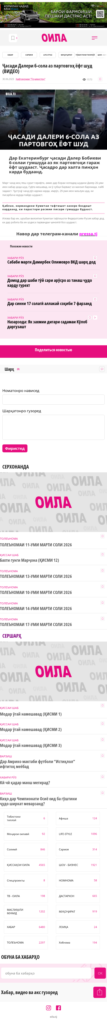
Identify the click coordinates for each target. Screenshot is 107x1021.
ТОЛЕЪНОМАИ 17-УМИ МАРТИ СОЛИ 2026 (36, 624)
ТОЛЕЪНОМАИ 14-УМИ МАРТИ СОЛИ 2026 (36, 608)
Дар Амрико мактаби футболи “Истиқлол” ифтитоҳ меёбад (37, 764)
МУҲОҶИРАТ (66, 55)
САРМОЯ (29, 55)
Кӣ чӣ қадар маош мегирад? (25, 782)
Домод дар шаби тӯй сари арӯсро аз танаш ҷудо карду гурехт (49, 283)
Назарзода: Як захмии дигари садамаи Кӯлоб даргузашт (47, 324)
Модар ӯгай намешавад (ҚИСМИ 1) (31, 714)
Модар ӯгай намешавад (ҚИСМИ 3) (31, 745)
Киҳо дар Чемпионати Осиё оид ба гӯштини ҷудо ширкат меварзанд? (38, 801)
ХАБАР (10, 55)
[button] (94, 38)
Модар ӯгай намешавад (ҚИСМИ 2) (31, 729)
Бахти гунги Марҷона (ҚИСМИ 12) (29, 560)
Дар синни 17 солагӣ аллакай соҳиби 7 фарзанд (49, 303)
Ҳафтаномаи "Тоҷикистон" (30, 79)
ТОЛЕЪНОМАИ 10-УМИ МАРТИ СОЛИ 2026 (36, 592)
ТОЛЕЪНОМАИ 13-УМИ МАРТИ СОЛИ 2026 (36, 576)
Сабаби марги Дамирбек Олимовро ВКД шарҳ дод (51, 261)
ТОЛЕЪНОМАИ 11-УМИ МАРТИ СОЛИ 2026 (36, 544)
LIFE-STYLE (47, 55)
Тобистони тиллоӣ (85, 55)
